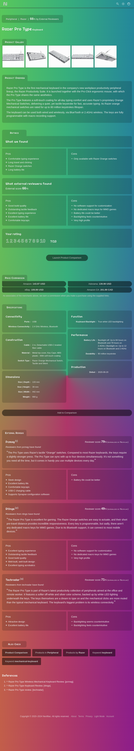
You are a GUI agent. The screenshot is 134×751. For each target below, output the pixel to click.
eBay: (34, 289)
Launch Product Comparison (67, 257)
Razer (23, 19)
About (73, 716)
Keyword (102, 652)
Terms (81, 716)
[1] (16, 441)
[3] (21, 579)
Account (110, 716)
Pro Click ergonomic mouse (96, 91)
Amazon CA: (100, 289)
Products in (46, 652)
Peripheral (11, 19)
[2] (16, 508)
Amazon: (34, 284)
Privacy (89, 716)
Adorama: (99, 284)
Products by (75, 652)
